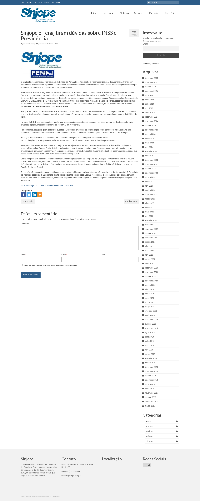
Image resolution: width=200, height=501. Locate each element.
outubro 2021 (150, 233)
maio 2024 (149, 143)
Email (145, 44)
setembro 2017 (151, 401)
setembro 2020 (151, 281)
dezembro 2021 (151, 225)
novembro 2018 (151, 371)
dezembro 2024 (151, 117)
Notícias (50, 44)
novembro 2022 (151, 194)
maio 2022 (149, 212)
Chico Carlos (29, 44)
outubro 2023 (150, 169)
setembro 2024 (151, 130)
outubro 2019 (150, 324)
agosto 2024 (150, 134)
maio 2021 (149, 250)
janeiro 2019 (150, 363)
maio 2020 (149, 298)
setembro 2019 (151, 328)
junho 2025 (149, 104)
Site (103, 255)
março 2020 (150, 307)
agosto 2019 (150, 332)
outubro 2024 (150, 125)
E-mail (64, 255)
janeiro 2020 (150, 315)
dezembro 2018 (151, 367)
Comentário (25, 223)
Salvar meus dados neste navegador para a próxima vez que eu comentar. (51, 265)
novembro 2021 (151, 229)
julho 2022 (149, 203)
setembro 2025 (151, 91)
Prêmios (149, 436)
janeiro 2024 (150, 156)
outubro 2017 (150, 397)
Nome (23, 255)
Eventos (149, 426)
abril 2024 (149, 147)
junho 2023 (149, 181)
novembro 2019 (151, 319)
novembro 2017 (151, 393)
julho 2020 (149, 289)
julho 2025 (149, 100)
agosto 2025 (150, 95)
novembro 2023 (151, 164)
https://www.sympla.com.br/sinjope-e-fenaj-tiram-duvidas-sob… (48, 185)
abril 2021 (149, 255)
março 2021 (150, 259)
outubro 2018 (150, 376)
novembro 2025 (151, 82)
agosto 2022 (150, 199)
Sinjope (149, 441)
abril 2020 (149, 302)
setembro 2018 (151, 380)
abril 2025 (149, 108)
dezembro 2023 (151, 160)
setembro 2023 (151, 173)
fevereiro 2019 (151, 358)
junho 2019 (149, 341)
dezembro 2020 (151, 268)
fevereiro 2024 (151, 151)
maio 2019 (149, 345)
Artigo (148, 421)
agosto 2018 (150, 384)
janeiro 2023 (150, 190)
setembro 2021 (151, 238)
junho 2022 (149, 207)
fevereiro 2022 (151, 220)
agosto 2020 (150, 285)
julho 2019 (149, 337)
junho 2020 (149, 294)
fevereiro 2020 (151, 311)
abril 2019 (149, 350)
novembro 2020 (151, 272)
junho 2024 (149, 138)
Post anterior (27, 201)
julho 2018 (149, 388)
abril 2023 (149, 186)
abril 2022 (149, 216)
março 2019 (150, 354)
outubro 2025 (150, 87)
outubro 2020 (150, 276)
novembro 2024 (151, 121)
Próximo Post (131, 201)
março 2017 (150, 406)
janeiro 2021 (150, 263)
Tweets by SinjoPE (151, 63)
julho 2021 (149, 246)
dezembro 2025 (151, 78)
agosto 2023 (150, 177)
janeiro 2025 (150, 112)
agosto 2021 (150, 242)
